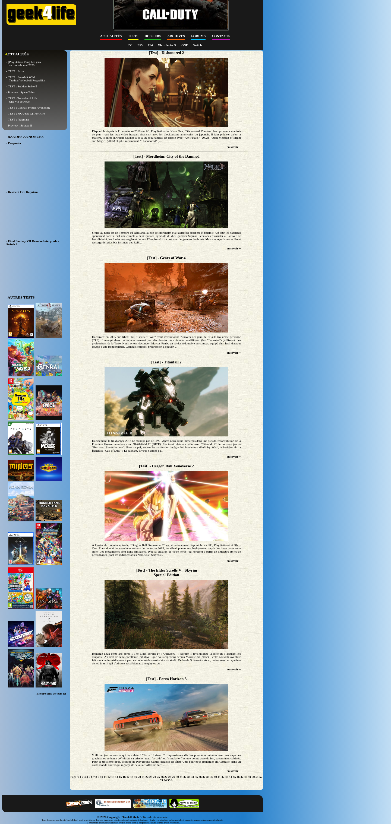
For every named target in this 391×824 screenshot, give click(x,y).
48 (245, 776)
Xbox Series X (167, 45)
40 (215, 776)
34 (192, 776)
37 (203, 776)
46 (238, 776)
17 (128, 776)
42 (222, 776)
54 (165, 780)
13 (112, 776)
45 (234, 776)
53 (161, 780)
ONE (185, 45)
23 (150, 776)
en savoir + (234, 146)
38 (207, 776)
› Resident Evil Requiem (22, 192)
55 (169, 780)
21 (143, 776)
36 (199, 776)
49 (249, 776)
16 (124, 776)
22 (147, 776)
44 (230, 776)
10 (101, 776)
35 (196, 776)
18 (131, 776)
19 (135, 776)
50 (253, 776)
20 (139, 776)
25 (158, 776)
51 (257, 776)
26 (162, 776)
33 (188, 776)
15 (120, 776)
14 (116, 776)
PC (130, 45)
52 (260, 776)
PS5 (140, 45)
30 (177, 776)
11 (105, 776)
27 (166, 776)
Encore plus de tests (51, 693)
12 (109, 776)
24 (154, 776)
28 (169, 776)
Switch (197, 45)
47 (241, 776)
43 (226, 776)
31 (181, 776)
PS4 (150, 45)
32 (184, 776)
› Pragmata (13, 143)
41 (218, 776)
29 (173, 776)
